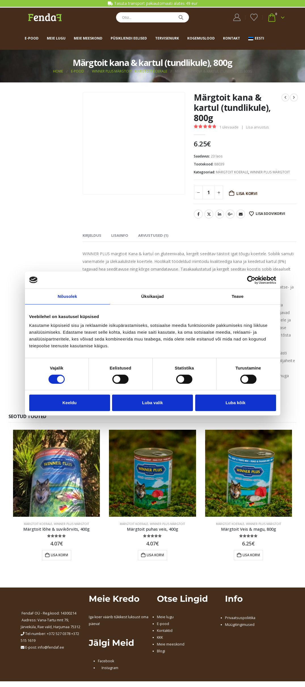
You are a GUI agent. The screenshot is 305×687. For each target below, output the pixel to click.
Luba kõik (235, 402)
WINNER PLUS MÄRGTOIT (270, 172)
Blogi (161, 651)
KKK (160, 637)
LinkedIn (219, 214)
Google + (230, 214)
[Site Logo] (45, 17)
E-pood (32, 38)
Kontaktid (165, 630)
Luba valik (152, 402)
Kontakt (231, 38)
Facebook (198, 214)
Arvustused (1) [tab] (153, 235)
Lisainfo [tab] (119, 235)
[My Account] (236, 17)
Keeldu (69, 402)
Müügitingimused (239, 624)
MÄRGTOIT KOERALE (232, 172)
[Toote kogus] (208, 192)
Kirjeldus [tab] (92, 235)
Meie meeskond (88, 38)
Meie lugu (56, 38)
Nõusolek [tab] (67, 296)
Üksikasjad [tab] (152, 296)
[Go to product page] (56, 473)
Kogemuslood (201, 38)
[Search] (181, 17)
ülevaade (229, 127)
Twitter (208, 214)
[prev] (285, 97)
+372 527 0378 (58, 633)
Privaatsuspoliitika (240, 617)
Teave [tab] (238, 296)
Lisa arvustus (257, 127)
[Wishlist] (253, 17)
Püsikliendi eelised (129, 38)
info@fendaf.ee (51, 647)
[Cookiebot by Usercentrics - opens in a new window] (251, 280)
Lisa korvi (246, 193)
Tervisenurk (167, 38)
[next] (294, 97)
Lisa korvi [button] (59, 555)
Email (240, 214)
